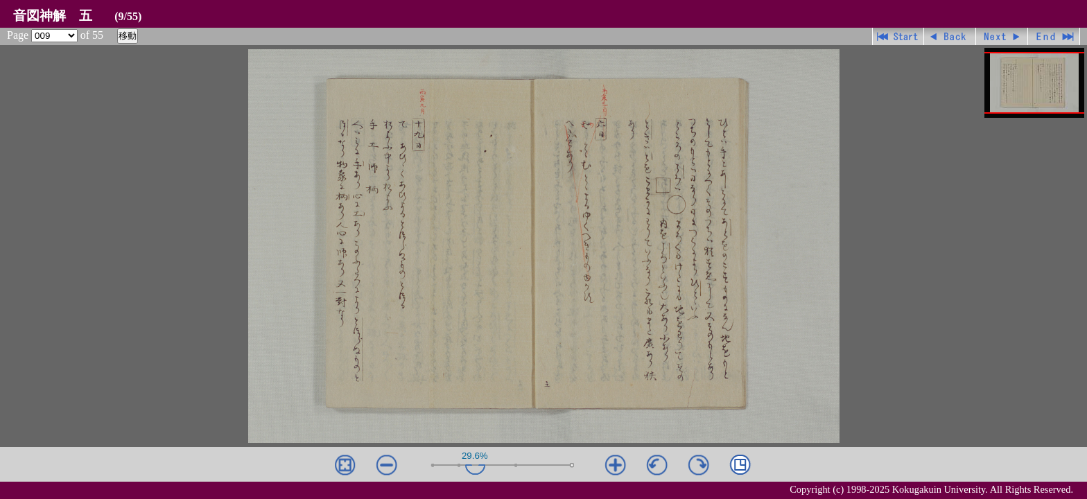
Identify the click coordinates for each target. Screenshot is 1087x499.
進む (1002, 36)
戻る (950, 36)
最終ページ (1054, 36)
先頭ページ (898, 36)
